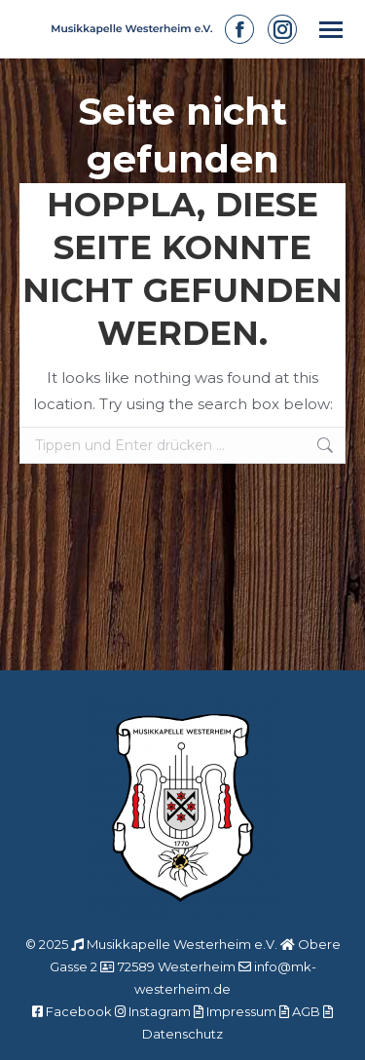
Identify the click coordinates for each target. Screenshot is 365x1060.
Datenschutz (182, 1033)
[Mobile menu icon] (331, 30)
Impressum (241, 1011)
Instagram (159, 1011)
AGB (306, 1011)
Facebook (79, 1011)
